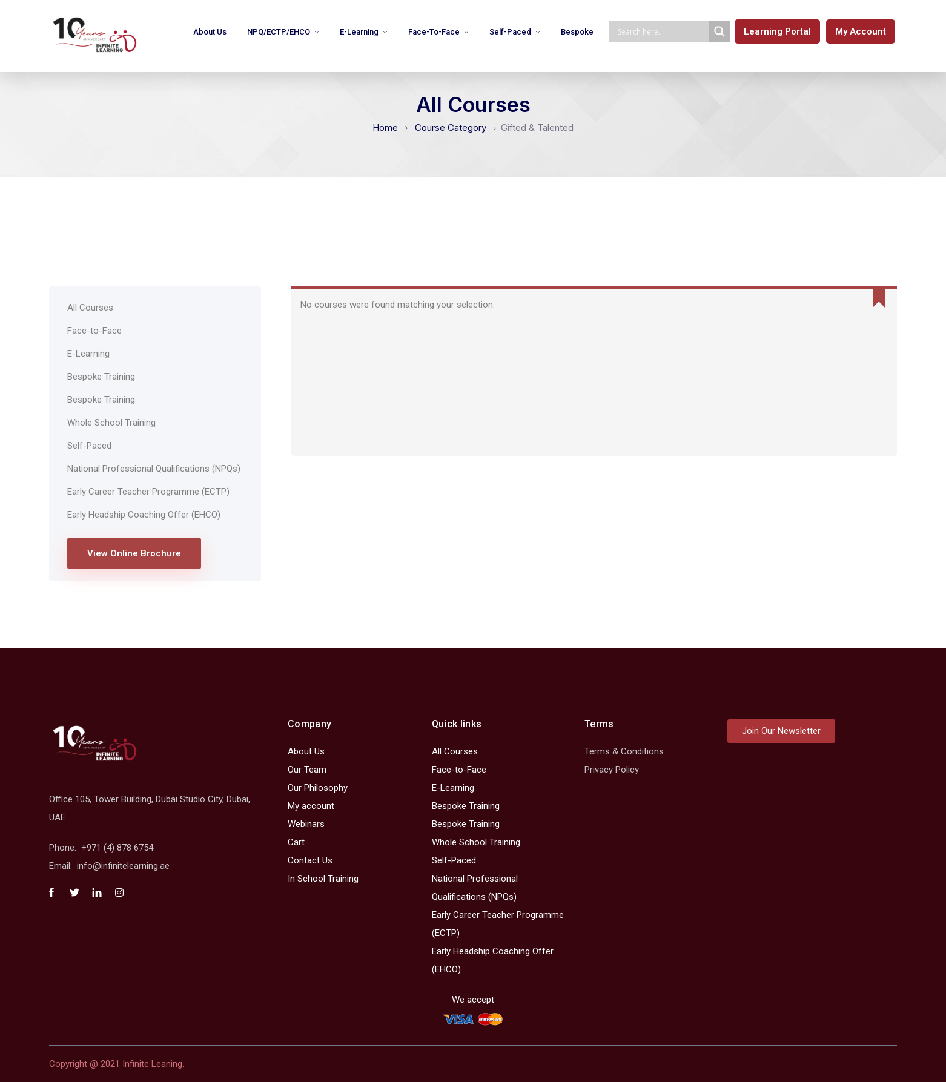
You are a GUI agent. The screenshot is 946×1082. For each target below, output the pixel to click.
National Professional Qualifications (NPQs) (153, 468)
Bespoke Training (101, 376)
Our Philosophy (318, 787)
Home (385, 127)
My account (311, 805)
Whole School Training (111, 422)
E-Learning (359, 31)
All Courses (90, 307)
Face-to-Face (434, 31)
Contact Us (310, 860)
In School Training (323, 878)
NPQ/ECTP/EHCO (278, 31)
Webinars (306, 824)
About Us (210, 31)
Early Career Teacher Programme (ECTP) (148, 491)
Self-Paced (510, 31)
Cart (296, 842)
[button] (777, 31)
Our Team (307, 769)
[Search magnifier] (719, 31)
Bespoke (577, 31)
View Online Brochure (134, 553)
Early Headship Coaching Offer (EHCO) (143, 514)
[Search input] (662, 31)
